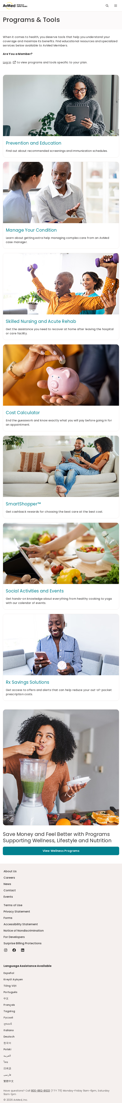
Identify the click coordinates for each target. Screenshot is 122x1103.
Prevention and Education (34, 143)
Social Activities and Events (35, 591)
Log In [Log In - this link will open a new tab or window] (9, 62)
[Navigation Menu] (115, 5)
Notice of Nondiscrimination (24, 931)
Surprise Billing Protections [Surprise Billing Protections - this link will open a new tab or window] (23, 943)
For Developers (14, 937)
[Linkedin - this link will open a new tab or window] (23, 950)
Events (8, 897)
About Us (10, 871)
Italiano (9, 1030)
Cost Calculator (23, 413)
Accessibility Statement (21, 924)
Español (9, 973)
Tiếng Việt (10, 986)
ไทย (6, 1062)
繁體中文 (9, 1081)
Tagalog (9, 1011)
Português (10, 992)
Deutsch (9, 1036)
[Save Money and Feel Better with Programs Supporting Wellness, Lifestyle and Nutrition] (61, 837)
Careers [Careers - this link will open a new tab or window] (9, 878)
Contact (10, 890)
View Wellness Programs (61, 851)
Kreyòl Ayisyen (13, 979)
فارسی (7, 1075)
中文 (6, 998)
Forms (8, 918)
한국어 (7, 1043)
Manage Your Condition (31, 230)
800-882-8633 (40, 1090)
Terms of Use (13, 905)
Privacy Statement (17, 912)
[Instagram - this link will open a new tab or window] (6, 950)
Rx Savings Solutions (27, 682)
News (7, 884)
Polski (7, 1049)
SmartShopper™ (23, 504)
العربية (7, 1055)
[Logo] (15, 5)
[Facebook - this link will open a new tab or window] (14, 950)
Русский (8, 1017)
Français (9, 1005)
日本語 (7, 1068)
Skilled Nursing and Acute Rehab (41, 321)
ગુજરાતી (8, 1024)
